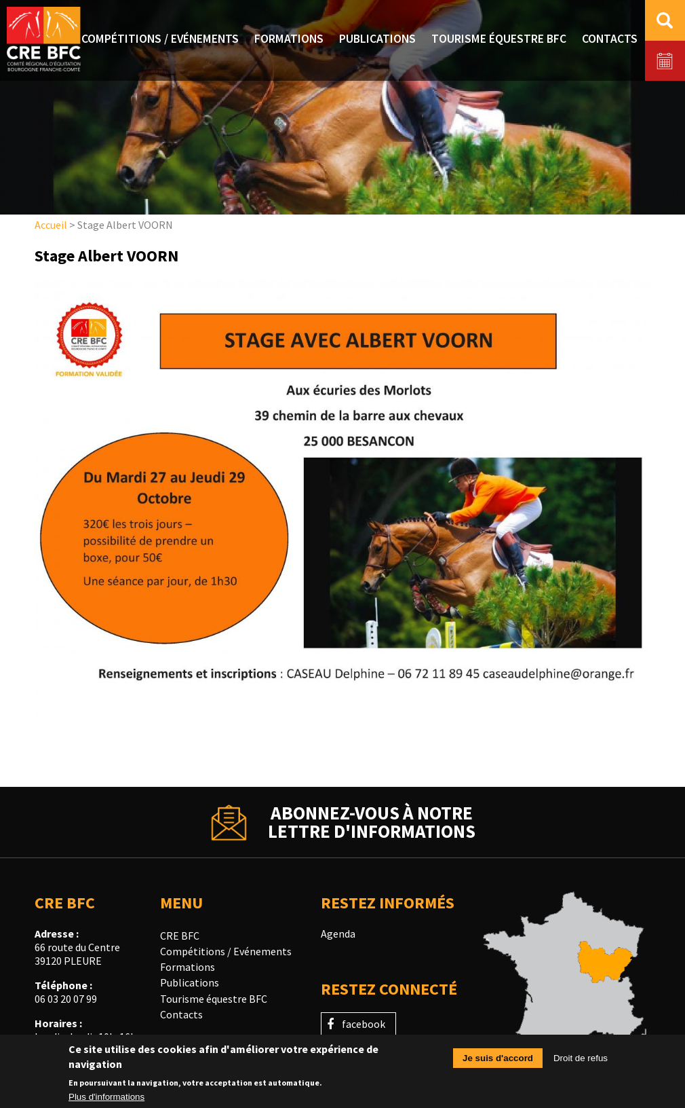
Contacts (181, 1014)
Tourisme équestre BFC (213, 998)
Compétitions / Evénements (226, 951)
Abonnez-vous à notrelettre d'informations (371, 822)
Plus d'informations (106, 1101)
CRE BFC (179, 935)
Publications (189, 982)
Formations (187, 967)
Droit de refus (580, 1063)
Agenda (338, 933)
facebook (363, 1024)
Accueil (51, 225)
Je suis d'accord (498, 1063)
